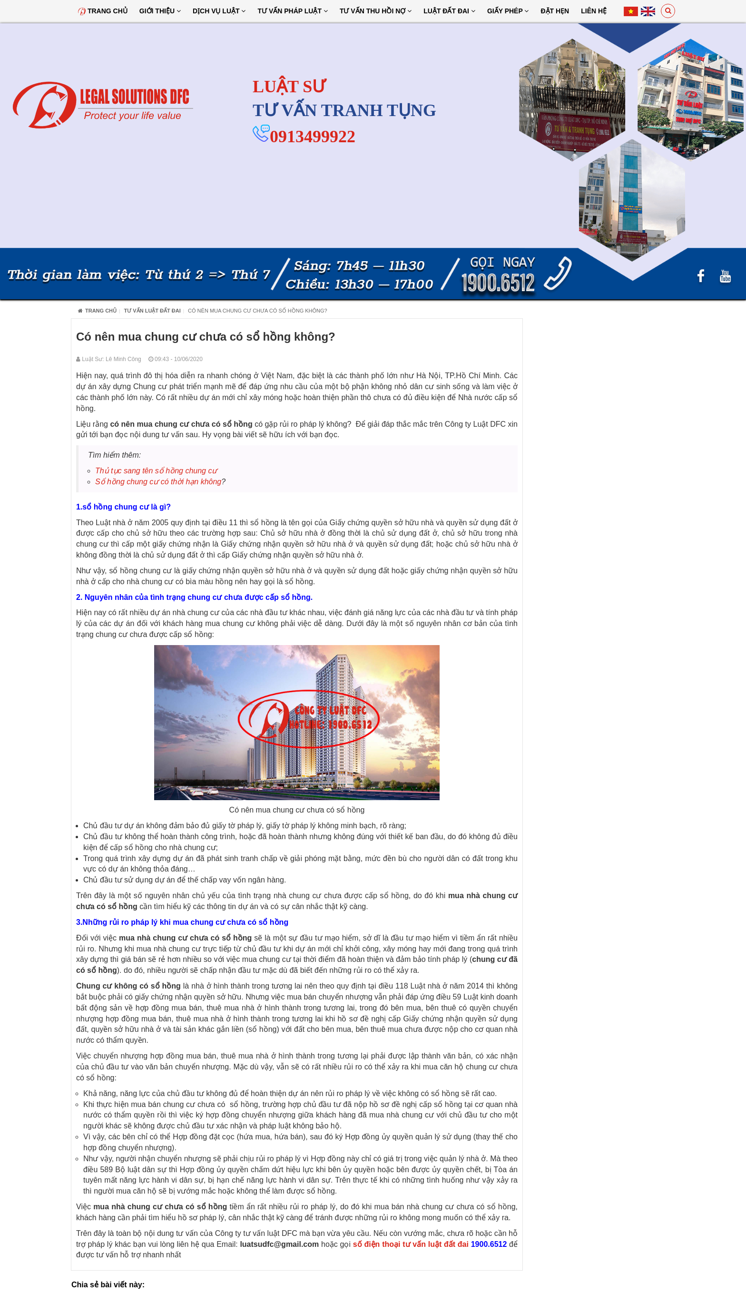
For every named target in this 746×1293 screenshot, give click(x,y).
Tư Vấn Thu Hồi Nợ (376, 11)
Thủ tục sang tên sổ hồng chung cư (156, 471)
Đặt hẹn (554, 11)
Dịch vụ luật (219, 11)
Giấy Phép (508, 11)
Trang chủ (103, 11)
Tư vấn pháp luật (292, 11)
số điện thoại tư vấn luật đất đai (411, 1244)
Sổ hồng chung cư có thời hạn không (158, 482)
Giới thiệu (160, 11)
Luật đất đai (449, 11)
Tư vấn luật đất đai (152, 310)
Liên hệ (594, 11)
